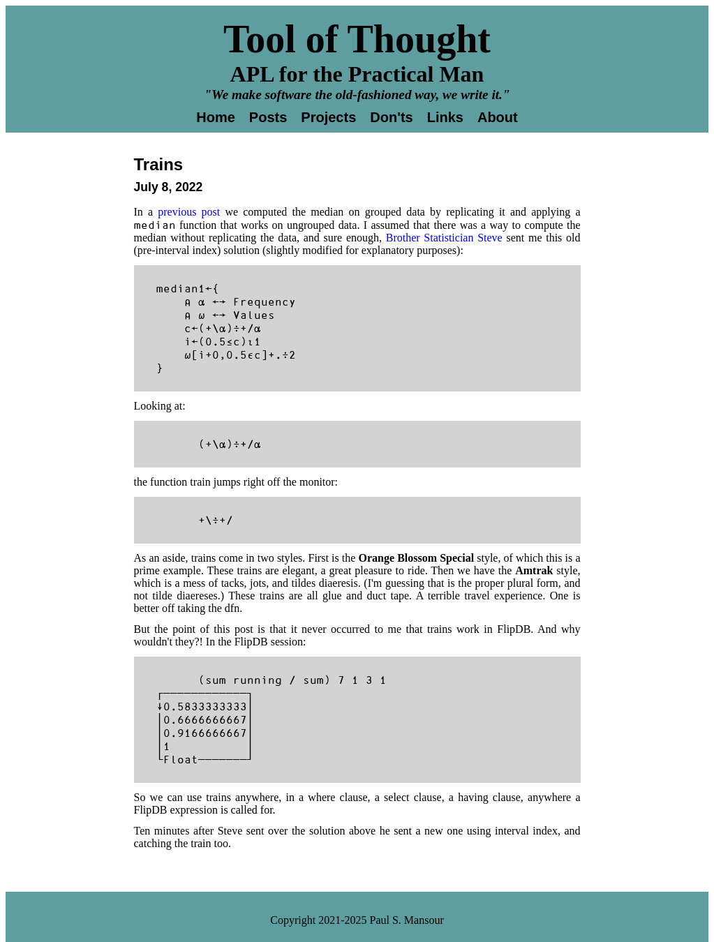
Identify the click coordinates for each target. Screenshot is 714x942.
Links (445, 117)
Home (215, 117)
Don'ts (391, 117)
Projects (328, 117)
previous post (189, 212)
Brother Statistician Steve (444, 238)
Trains (159, 164)
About (497, 117)
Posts (268, 117)
